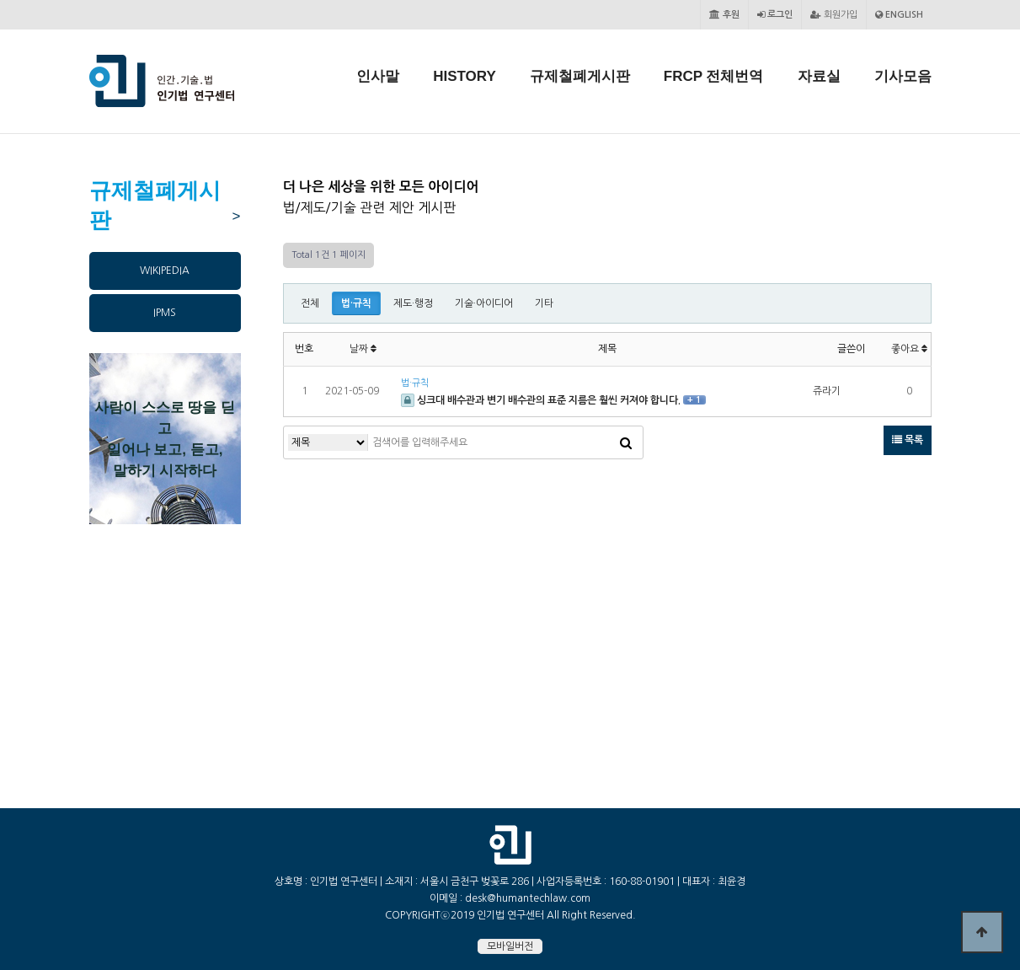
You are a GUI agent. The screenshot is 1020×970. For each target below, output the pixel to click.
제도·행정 (413, 303)
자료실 (819, 76)
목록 (907, 440)
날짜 (363, 349)
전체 (310, 303)
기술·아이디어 (484, 303)
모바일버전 (510, 946)
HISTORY (464, 76)
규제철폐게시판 (580, 76)
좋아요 (909, 349)
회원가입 (833, 14)
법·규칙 (356, 303)
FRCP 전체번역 (714, 76)
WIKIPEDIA (165, 270)
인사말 (377, 76)
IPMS (164, 313)
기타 (544, 303)
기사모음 (903, 76)
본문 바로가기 (0, 0)
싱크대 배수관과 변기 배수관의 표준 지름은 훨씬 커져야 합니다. (542, 400)
